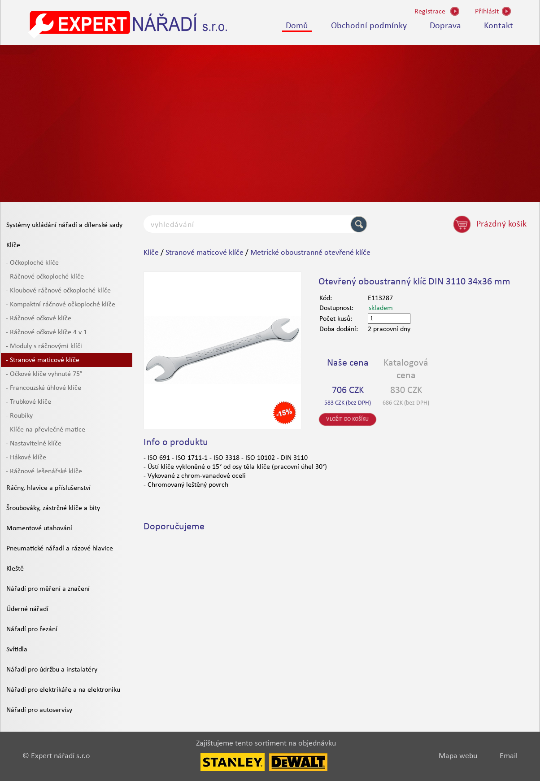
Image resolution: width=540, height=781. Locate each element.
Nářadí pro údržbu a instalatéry (51, 669)
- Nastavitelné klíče (33, 443)
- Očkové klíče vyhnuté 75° (44, 374)
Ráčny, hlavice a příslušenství (48, 488)
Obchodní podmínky (369, 26)
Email (509, 756)
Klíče (13, 245)
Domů (297, 26)
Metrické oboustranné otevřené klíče (310, 253)
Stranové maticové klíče (204, 253)
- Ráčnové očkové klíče (38, 318)
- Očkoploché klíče (32, 262)
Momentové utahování (39, 528)
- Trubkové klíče (28, 402)
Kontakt (498, 26)
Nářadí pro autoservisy (39, 710)
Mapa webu (458, 756)
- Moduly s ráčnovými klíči (44, 346)
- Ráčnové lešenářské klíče (44, 471)
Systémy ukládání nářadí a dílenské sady (64, 225)
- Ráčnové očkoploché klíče (45, 276)
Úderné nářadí (27, 609)
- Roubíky (19, 415)
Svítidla (16, 649)
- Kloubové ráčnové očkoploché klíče (58, 290)
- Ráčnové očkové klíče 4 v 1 (46, 332)
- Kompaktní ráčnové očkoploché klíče (60, 304)
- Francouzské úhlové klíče (43, 388)
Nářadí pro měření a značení (48, 589)
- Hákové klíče (26, 457)
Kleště (15, 568)
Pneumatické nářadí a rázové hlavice (59, 548)
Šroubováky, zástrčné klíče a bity (53, 508)
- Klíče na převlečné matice (45, 429)
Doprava (445, 26)
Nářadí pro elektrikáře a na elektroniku (63, 690)
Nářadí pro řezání (31, 629)
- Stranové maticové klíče (42, 360)
